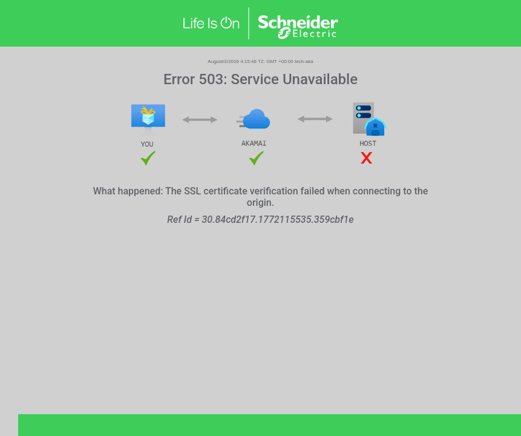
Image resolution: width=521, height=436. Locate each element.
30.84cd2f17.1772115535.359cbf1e (278, 219)
